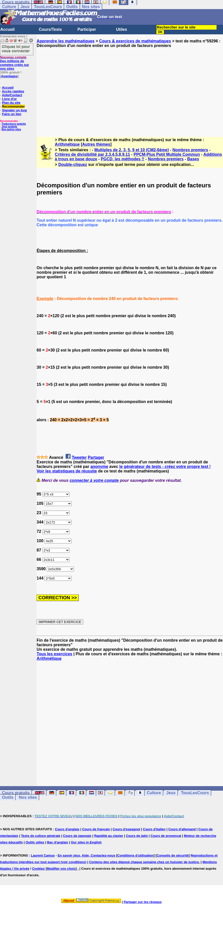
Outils (71, 7)
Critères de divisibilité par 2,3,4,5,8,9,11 (92, 154)
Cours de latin (137, 836)
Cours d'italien (154, 829)
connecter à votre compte (94, 480)
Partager (96, 457)
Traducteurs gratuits (14, 123)
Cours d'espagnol (126, 829)
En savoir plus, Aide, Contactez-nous (86, 855)
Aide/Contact (12, 95)
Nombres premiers (190, 150)
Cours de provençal (166, 836)
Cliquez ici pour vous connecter (16, 48)
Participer (86, 29)
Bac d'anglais (57, 842)
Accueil (7, 29)
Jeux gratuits (9, 126)
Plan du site (11, 103)
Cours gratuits (16, 793)
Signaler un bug (14, 110)
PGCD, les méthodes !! (122, 159)
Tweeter (79, 457)
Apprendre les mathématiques (65, 41)
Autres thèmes (96, 144)
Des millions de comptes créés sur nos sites (14, 62)
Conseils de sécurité (172, 855)
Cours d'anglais (67, 829)
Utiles (121, 29)
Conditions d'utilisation (135, 855)
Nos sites (91, 7)
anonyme (99, 466)
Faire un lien (11, 114)
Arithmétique (67, 144)
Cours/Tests (50, 29)
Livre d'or (9, 99)
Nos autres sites (11, 129)
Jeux (25, 7)
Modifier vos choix (61, 868)
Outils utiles (34, 842)
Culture (9, 7)
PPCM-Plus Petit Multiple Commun (167, 154)
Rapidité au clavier (108, 836)
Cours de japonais (77, 836)
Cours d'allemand (182, 829)
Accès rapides (13, 91)
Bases (193, 159)
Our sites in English (86, 842)
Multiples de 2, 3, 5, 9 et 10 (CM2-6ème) (131, 150)
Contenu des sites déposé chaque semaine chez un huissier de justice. (144, 862)
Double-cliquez (72, 164)
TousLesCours (48, 7)
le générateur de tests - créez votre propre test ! (165, 466)
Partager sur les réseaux (143, 902)
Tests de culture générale (40, 836)
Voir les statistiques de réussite (67, 471)
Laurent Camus (43, 855)
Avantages (9, 76)
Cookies (38, 868)
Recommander (13, 106)
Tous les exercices (54, 654)
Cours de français (96, 829)
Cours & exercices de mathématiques (135, 41)
